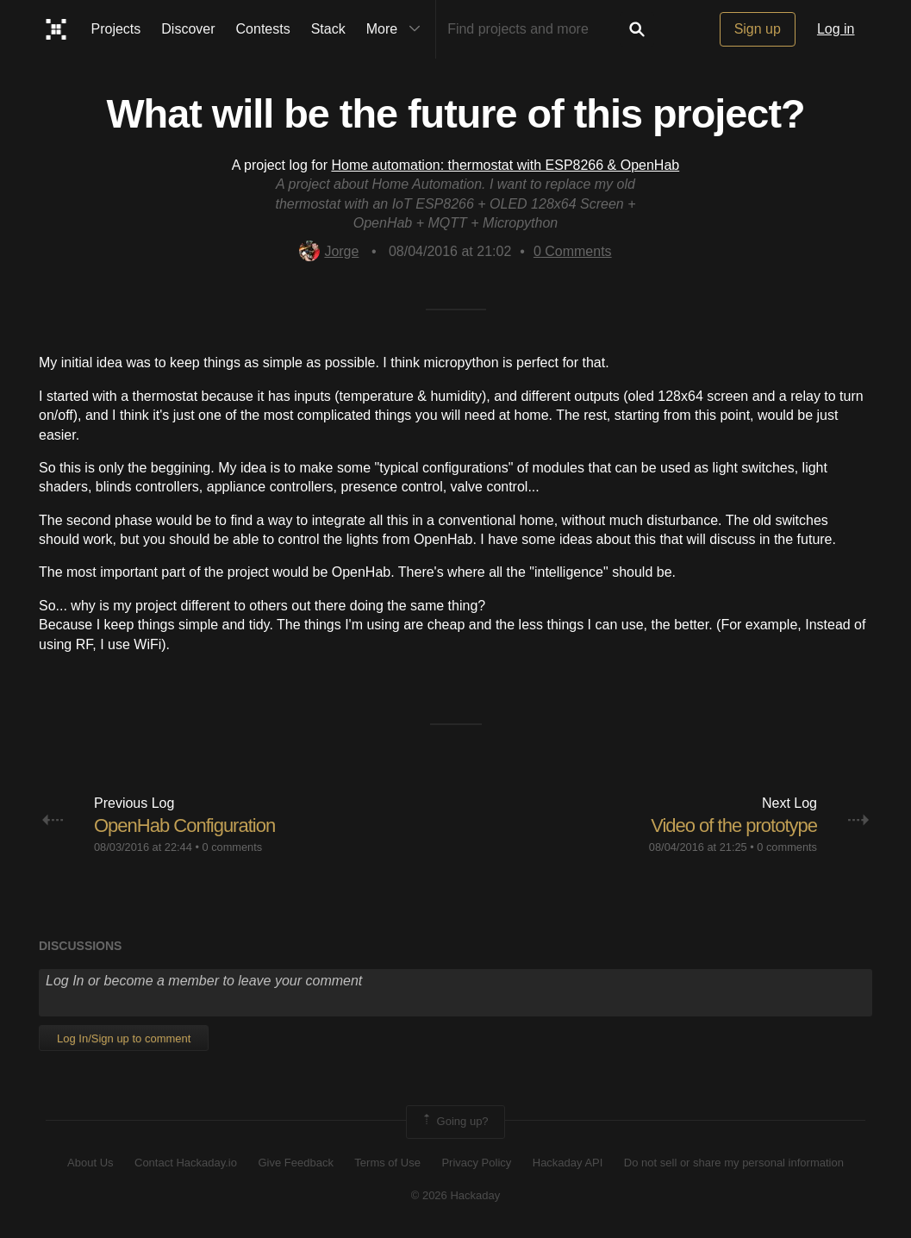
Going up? (454, 1121)
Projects (116, 29)
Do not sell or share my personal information (734, 1162)
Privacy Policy (476, 1162)
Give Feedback (295, 1162)
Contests (263, 29)
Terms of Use (387, 1162)
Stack (328, 29)
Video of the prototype (734, 825)
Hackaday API (568, 1162)
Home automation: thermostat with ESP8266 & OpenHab (505, 165)
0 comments (232, 847)
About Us (90, 1162)
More (397, 29)
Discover (188, 29)
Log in (836, 29)
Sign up (757, 29)
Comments (572, 251)
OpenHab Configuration (184, 825)
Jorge (329, 251)
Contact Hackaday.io (185, 1162)
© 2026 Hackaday (456, 1195)
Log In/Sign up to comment (123, 1038)
